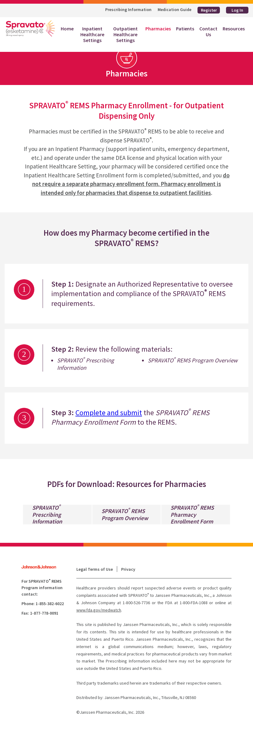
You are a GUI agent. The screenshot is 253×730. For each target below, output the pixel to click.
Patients (185, 28)
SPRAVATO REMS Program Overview (125, 515)
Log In (237, 10)
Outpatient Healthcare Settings (125, 34)
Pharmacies (158, 28)
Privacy (128, 569)
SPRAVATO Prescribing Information (47, 514)
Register (209, 10)
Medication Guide (174, 9)
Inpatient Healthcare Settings (92, 34)
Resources (234, 28)
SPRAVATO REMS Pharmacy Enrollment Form (192, 514)
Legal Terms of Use (94, 569)
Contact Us (208, 31)
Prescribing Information (128, 9)
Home (68, 28)
